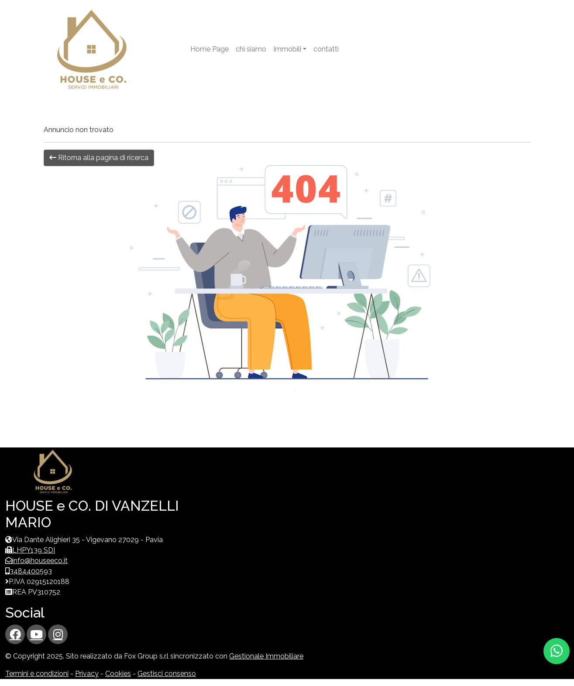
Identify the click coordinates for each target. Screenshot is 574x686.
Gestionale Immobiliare (266, 656)
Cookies (118, 673)
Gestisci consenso (166, 673)
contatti (326, 49)
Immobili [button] (287, 49)
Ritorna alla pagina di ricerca (98, 158)
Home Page (209, 49)
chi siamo (251, 49)
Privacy (87, 673)
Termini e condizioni (37, 673)
